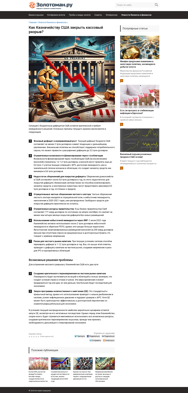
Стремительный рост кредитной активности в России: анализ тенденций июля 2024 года (60, 376)
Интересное (112, 15)
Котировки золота (56, 15)
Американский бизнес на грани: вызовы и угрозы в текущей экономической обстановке (104, 376)
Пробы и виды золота (79, 15)
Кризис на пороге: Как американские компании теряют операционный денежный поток (83, 375)
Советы (98, 15)
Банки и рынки (36, 15)
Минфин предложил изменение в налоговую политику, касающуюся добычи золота (137, 64)
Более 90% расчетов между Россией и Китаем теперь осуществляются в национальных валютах (38, 376)
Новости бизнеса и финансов (136, 15)
